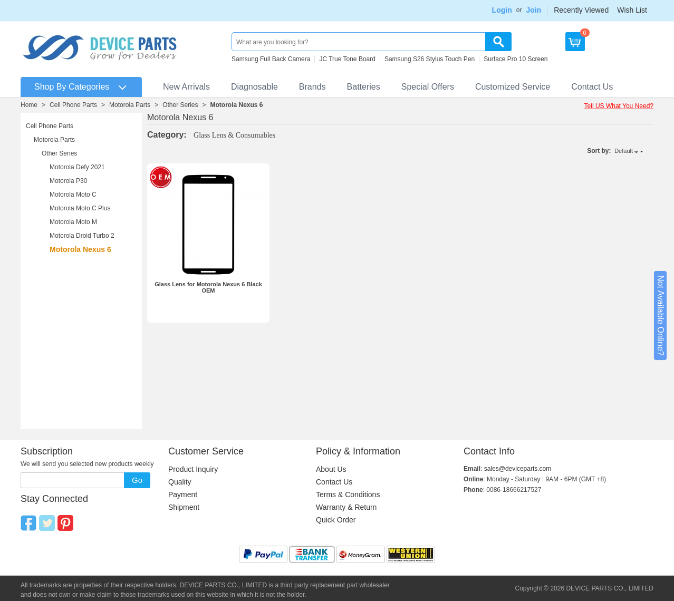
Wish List (632, 10)
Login (502, 10)
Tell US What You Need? (618, 106)
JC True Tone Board (347, 59)
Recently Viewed (581, 10)
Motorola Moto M (73, 222)
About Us (331, 469)
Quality (179, 482)
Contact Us (592, 86)
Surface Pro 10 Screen (515, 59)
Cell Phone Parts (73, 105)
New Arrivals (186, 86)
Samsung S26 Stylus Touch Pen (429, 59)
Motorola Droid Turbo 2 (82, 235)
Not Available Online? (660, 315)
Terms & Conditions (348, 494)
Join (533, 10)
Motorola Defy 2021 (77, 167)
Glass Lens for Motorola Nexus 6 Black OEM (208, 287)
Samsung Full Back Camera (271, 59)
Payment (182, 494)
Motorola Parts (129, 105)
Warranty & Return (346, 507)
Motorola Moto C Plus (80, 208)
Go (137, 480)
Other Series (180, 105)
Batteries (363, 86)
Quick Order (335, 520)
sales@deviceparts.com (518, 468)
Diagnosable (254, 86)
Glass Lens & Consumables (234, 135)
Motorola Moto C (73, 194)
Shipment (183, 507)
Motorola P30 (68, 181)
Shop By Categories (71, 86)
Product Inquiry (193, 469)
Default (623, 151)
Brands (312, 86)
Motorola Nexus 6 (236, 105)
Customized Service (512, 86)
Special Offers (427, 86)
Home (29, 105)
